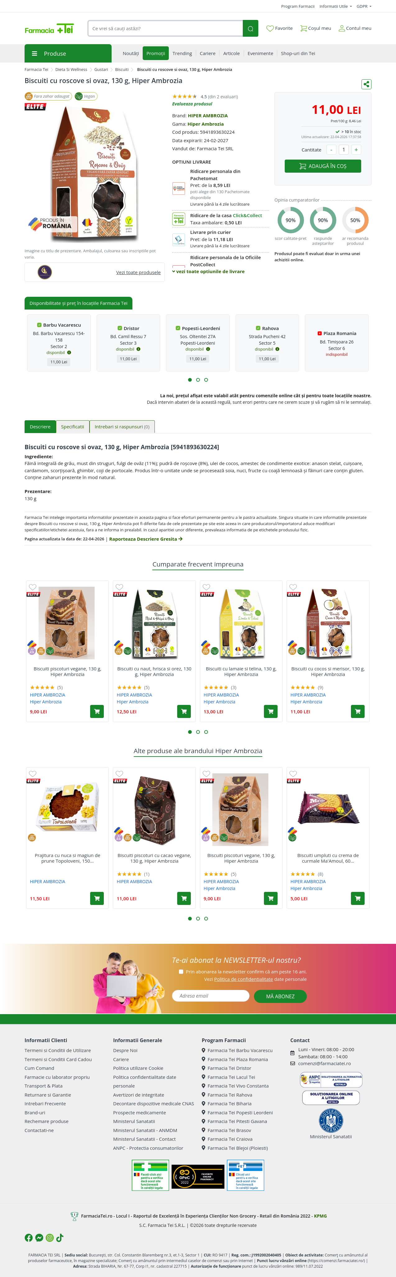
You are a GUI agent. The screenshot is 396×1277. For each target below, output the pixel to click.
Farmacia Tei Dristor (226, 1068)
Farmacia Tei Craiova (227, 1139)
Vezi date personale (255, 979)
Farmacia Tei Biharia (226, 1103)
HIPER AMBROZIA (208, 115)
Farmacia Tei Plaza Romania (235, 1059)
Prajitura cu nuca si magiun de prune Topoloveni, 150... (67, 858)
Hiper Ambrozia (205, 124)
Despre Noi (125, 1050)
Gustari (101, 69)
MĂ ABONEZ (280, 996)
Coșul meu (315, 27)
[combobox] (165, 28)
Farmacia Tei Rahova (227, 1095)
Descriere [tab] (40, 426)
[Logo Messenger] (39, 1238)
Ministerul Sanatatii (134, 1121)
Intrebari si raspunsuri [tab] (122, 426)
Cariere (121, 1059)
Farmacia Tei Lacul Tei (228, 1077)
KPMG (320, 1216)
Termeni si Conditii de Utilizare (58, 1050)
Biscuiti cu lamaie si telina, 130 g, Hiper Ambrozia (241, 671)
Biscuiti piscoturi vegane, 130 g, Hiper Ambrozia (67, 671)
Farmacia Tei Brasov (226, 1130)
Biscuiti (121, 69)
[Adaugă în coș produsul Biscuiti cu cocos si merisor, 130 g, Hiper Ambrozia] (358, 711)
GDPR (363, 6)
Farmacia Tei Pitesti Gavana (234, 1121)
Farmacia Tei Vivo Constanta (235, 1086)
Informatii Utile (334, 6)
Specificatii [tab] (72, 426)
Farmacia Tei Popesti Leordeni (237, 1112)
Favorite (279, 28)
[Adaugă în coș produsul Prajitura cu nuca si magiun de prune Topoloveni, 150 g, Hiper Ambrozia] (97, 898)
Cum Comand (39, 1068)
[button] (190, 379)
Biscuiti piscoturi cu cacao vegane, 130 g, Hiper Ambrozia (154, 858)
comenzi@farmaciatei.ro (324, 1063)
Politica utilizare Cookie (138, 1068)
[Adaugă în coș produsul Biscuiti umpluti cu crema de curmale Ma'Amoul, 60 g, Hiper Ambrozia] (358, 898)
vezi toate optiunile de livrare (208, 271)
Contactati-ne (39, 1130)
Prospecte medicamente (139, 1112)
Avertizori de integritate (138, 1095)
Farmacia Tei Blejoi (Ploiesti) (235, 1148)
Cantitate (311, 150)
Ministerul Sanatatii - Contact (144, 1139)
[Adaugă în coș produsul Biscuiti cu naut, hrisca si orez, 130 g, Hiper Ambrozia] (184, 711)
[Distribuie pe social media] (366, 84)
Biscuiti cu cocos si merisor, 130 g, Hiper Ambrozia (328, 671)
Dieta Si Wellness (71, 69)
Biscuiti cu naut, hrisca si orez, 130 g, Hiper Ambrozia (154, 671)
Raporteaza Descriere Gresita (145, 539)
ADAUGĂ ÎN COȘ (322, 166)
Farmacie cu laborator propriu (57, 1077)
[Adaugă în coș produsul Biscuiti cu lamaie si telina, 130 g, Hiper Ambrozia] (271, 711)
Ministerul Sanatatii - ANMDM (145, 1130)
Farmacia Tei (36, 69)
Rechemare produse (46, 1121)
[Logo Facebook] (29, 1238)
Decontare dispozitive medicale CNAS (153, 1103)
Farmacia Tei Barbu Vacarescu (237, 1050)
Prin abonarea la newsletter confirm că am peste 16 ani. (246, 971)
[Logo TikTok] (59, 1238)
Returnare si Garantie (48, 1095)
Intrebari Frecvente (45, 1103)
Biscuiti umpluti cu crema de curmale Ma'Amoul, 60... (328, 858)
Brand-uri (35, 1112)
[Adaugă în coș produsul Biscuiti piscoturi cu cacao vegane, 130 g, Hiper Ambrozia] (184, 898)
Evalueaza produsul (192, 104)
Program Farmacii (298, 6)
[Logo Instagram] (50, 1238)
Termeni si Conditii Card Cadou (58, 1059)
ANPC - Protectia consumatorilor (148, 1148)
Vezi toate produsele (138, 272)
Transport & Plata (43, 1086)
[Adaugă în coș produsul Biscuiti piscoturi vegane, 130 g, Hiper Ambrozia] (97, 711)
